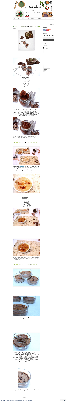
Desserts (28, 136)
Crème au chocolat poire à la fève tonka (26, 264)
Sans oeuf (45, 51)
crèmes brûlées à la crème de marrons (20, 258)
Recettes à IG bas (46, 48)
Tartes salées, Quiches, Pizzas (48, 54)
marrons (35, 258)
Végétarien (45, 45)
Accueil (14, 18)
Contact (18, 18)
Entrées (45, 53)
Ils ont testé (45, 69)
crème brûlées (34, 257)
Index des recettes (33, 18)
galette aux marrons (21, 166)
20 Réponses (14, 28)
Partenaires (44, 18)
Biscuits (45, 66)
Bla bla (45, 70)
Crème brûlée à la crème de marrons (26, 142)
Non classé (45, 71)
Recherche (39, 18)
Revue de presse (23, 18)
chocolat (38, 136)
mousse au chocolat (20, 137)
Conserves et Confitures (47, 68)
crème (33, 389)
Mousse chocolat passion (26, 26)
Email (44, 36)
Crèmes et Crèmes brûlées (23, 136)
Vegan (45, 47)
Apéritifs (45, 52)
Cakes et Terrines (46, 55)
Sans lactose (45, 50)
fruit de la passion (15, 137)
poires (22, 390)
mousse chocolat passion (26, 137)
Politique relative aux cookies (28, 400)
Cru (44, 46)
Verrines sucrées (32, 136)
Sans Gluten (45, 49)
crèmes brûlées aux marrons (29, 258)
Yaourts (45, 67)
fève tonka (20, 390)
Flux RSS (28, 18)
